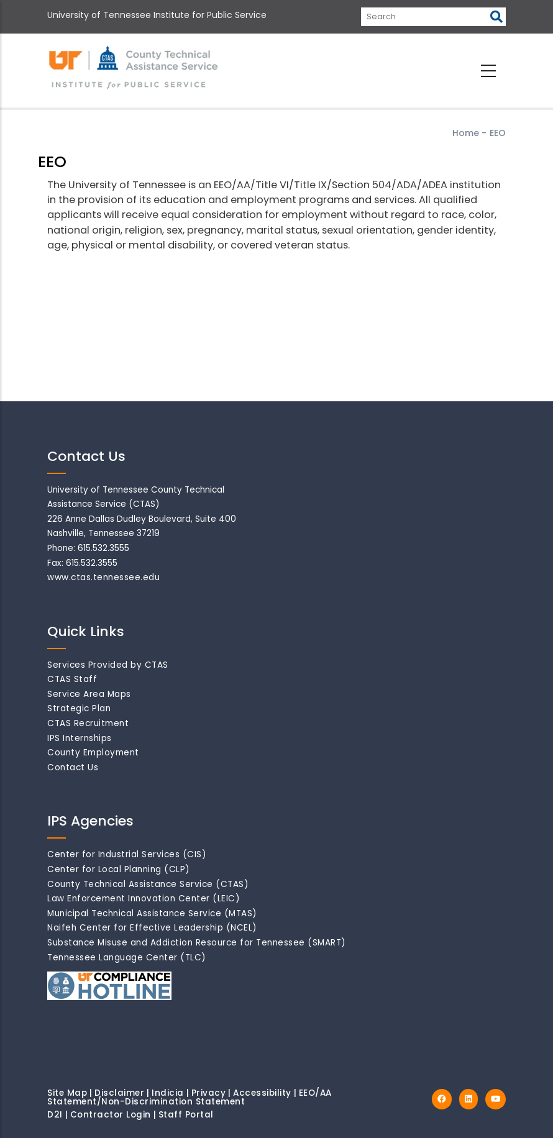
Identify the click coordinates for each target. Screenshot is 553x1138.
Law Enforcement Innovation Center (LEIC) (143, 898)
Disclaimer (119, 1093)
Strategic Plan (79, 708)
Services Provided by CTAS (107, 665)
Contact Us (72, 767)
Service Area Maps (89, 694)
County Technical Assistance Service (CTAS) (148, 884)
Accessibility (262, 1093)
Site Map (67, 1093)
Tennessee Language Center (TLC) (126, 957)
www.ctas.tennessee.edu (103, 577)
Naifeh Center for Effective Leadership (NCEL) (152, 928)
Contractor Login (110, 1115)
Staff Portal (186, 1115)
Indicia (168, 1093)
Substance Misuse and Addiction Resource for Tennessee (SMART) (196, 943)
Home (465, 133)
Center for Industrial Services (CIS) (126, 854)
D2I (55, 1115)
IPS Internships (79, 738)
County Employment (93, 752)
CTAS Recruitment (88, 723)
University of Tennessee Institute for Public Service (157, 15)
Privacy (208, 1093)
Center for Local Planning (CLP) (118, 869)
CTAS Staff (72, 679)
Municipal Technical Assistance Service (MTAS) (152, 913)
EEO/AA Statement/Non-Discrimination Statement (189, 1097)
